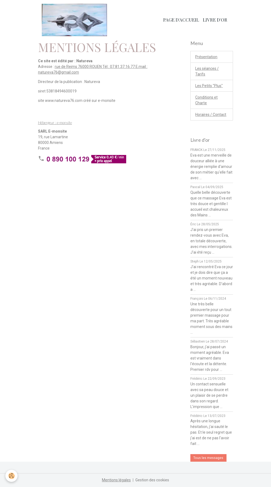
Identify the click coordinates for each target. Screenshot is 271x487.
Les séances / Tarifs (207, 71)
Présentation (206, 57)
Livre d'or (215, 20)
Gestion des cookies (152, 480)
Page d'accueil (181, 20)
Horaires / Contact (210, 114)
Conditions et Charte (206, 100)
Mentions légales (116, 480)
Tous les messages (208, 458)
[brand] (75, 20)
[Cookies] (11, 476)
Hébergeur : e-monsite (55, 122)
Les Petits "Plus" (209, 86)
